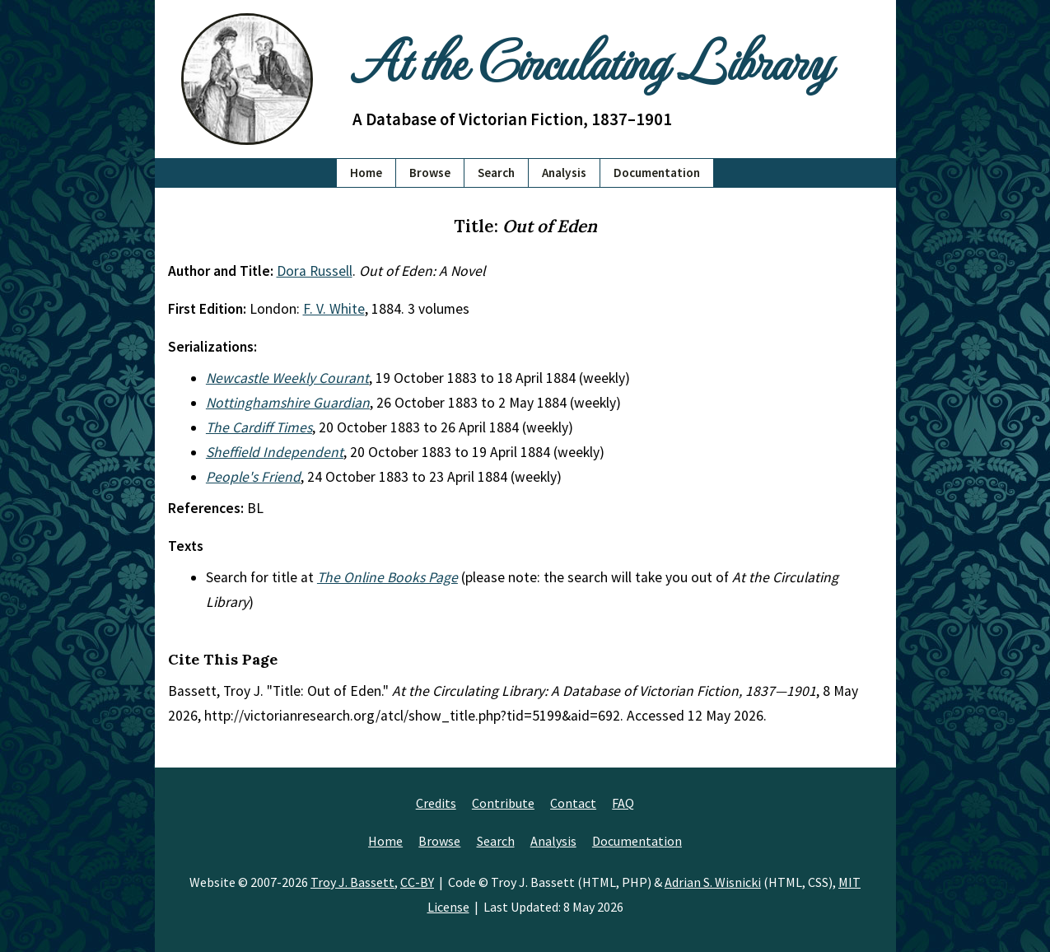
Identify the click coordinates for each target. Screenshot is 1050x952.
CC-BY (417, 882)
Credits (436, 803)
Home (366, 172)
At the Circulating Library (591, 59)
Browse (429, 172)
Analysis (564, 172)
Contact (573, 803)
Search (496, 172)
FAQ (623, 803)
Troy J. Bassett (352, 882)
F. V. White (334, 309)
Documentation (657, 172)
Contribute (503, 803)
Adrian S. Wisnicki (713, 882)
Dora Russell (314, 271)
